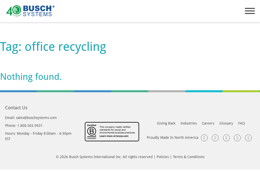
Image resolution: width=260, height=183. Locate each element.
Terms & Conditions (188, 156)
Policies (163, 156)
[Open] (250, 11)
